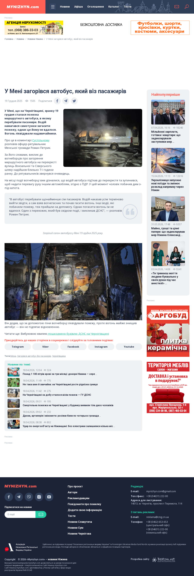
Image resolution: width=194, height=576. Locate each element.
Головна (9, 39)
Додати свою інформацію (85, 510)
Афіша (78, 6)
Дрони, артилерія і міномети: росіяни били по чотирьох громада (62, 415)
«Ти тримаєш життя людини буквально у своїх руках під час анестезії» (164, 278)
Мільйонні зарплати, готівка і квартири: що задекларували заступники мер (166, 136)
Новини (65, 6)
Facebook (73, 346)
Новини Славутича (80, 521)
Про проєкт (75, 486)
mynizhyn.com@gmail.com (161, 491)
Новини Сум (75, 527)
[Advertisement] (97, 63)
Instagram (101, 346)
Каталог (113, 6)
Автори (72, 492)
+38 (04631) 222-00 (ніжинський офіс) (157, 531)
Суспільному (40, 140)
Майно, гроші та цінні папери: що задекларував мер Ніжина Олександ (168, 232)
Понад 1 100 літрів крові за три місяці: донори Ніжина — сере (60, 374)
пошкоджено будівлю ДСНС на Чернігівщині (78, 333)
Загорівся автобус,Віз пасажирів (34, 356)
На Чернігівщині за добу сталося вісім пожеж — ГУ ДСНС (57, 394)
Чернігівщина (59, 356)
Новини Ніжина (35, 39)
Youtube (129, 346)
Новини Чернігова (79, 533)
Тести (127, 6)
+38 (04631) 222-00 (157, 496)
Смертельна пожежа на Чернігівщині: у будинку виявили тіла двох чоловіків (68, 405)
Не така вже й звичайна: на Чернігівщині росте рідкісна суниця (60, 384)
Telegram (18, 346)
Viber (45, 346)
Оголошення (95, 6)
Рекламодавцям (78, 498)
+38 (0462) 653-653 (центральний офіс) (157, 523)
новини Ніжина (57, 559)
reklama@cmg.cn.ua (157, 517)
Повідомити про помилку (84, 504)
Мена (13, 356)
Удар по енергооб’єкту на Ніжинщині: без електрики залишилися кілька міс (69, 426)
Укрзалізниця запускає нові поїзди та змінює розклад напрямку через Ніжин (167, 185)
